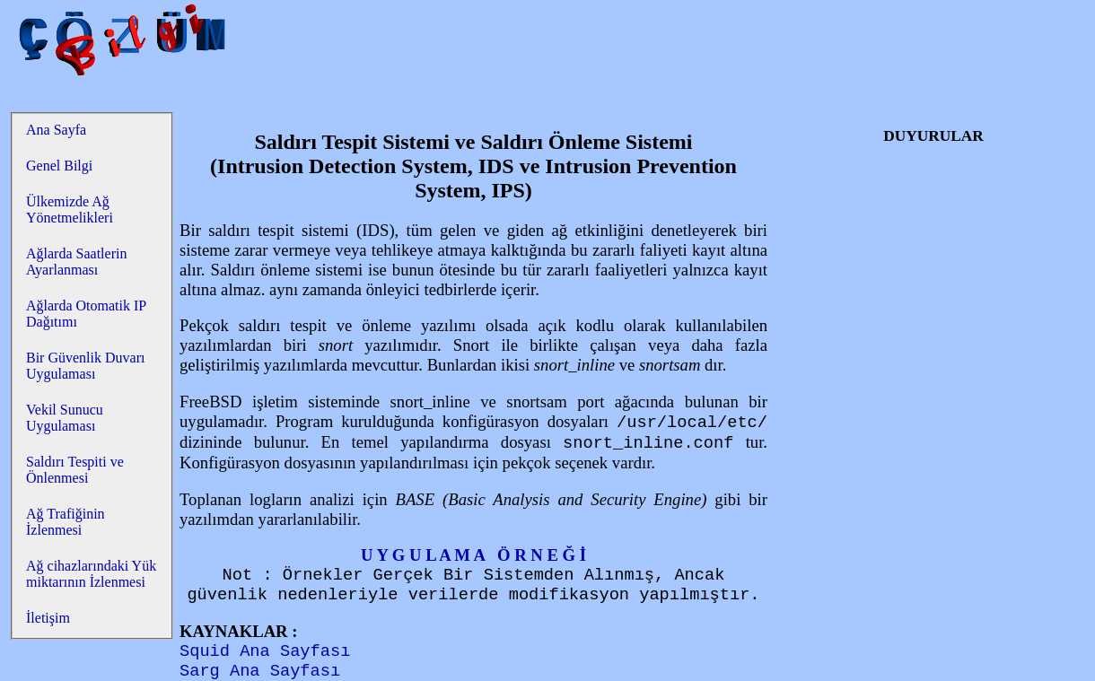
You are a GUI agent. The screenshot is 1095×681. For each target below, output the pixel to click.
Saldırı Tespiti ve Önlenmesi (75, 469)
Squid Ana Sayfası (265, 651)
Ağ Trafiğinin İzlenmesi (65, 521)
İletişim (48, 617)
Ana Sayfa (56, 129)
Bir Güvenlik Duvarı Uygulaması (85, 365)
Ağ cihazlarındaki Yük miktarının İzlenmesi (91, 573)
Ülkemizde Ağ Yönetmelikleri (69, 209)
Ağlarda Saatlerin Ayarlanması (76, 261)
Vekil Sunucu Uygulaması (64, 417)
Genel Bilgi (59, 165)
